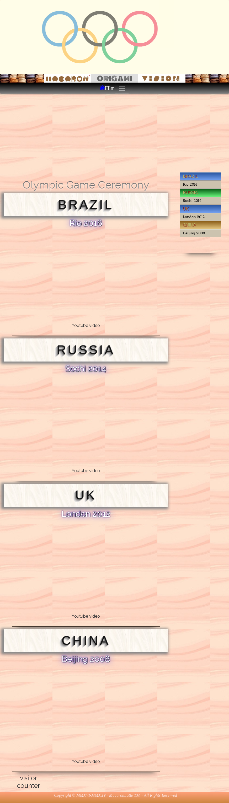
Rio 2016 (190, 184)
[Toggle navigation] (122, 88)
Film (110, 87)
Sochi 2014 (192, 200)
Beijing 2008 (194, 233)
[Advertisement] (114, 133)
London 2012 (194, 217)
